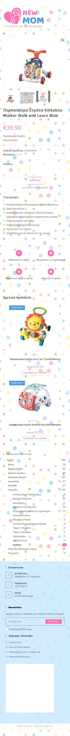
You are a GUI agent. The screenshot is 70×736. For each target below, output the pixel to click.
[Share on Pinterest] (19, 274)
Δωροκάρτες (19, 502)
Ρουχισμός (13, 553)
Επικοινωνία (15, 642)
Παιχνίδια (13, 489)
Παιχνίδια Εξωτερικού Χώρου (22, 548)
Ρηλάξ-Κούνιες (20, 540)
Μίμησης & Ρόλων (22, 519)
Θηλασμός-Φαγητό (17, 477)
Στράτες (19, 154)
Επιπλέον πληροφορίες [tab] (35, 187)
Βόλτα (11, 464)
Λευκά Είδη (13, 481)
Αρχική (10, 460)
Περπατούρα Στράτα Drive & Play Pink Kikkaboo (35, 424)
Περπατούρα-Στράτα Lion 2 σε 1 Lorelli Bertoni (35, 359)
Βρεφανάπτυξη (15, 468)
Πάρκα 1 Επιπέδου (22, 527)
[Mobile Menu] (64, 13)
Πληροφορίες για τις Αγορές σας (24, 651)
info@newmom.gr (23, 596)
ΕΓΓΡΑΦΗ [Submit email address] (54, 621)
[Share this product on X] (19, 256)
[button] (62, 40)
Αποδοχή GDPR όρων (19, 629)
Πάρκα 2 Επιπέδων (22, 532)
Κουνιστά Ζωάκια (21, 515)
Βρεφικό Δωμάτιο (16, 473)
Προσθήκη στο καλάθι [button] (35, 372)
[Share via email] (51, 274)
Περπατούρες (19, 536)
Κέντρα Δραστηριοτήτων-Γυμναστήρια (31, 511)
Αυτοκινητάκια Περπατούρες (27, 494)
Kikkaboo (8, 164)
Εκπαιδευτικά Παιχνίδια (24, 506)
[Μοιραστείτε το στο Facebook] (50, 256)
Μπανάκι (12, 485)
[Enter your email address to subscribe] (35, 621)
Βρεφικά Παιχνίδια (22, 498)
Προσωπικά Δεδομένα (19, 656)
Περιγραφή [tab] (35, 180)
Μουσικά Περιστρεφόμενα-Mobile (29, 523)
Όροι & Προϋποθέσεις (20, 647)
